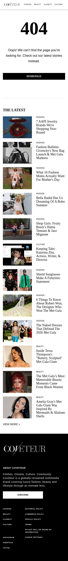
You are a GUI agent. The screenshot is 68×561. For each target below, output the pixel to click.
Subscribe (22, 495)
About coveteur (14, 468)
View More (12, 424)
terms (28, 524)
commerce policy (34, 514)
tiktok (6, 548)
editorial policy (34, 509)
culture (58, 4)
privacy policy (33, 519)
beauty (37, 4)
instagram (8, 537)
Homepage (33, 76)
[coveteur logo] (12, 4)
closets (48, 4)
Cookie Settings (34, 537)
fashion (27, 4)
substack (8, 542)
